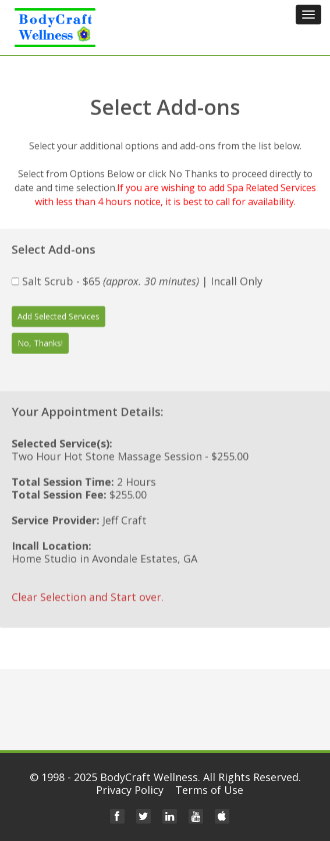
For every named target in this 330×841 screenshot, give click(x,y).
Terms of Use (209, 790)
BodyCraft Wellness (149, 777)
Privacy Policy (130, 790)
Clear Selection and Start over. (88, 596)
